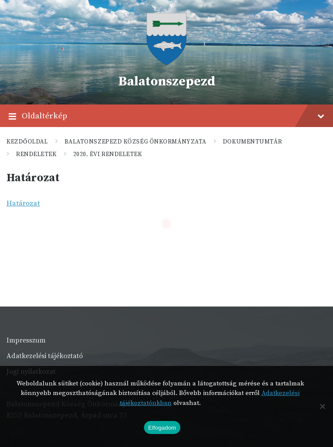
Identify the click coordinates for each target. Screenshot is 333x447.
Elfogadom (162, 427)
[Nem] (322, 406)
